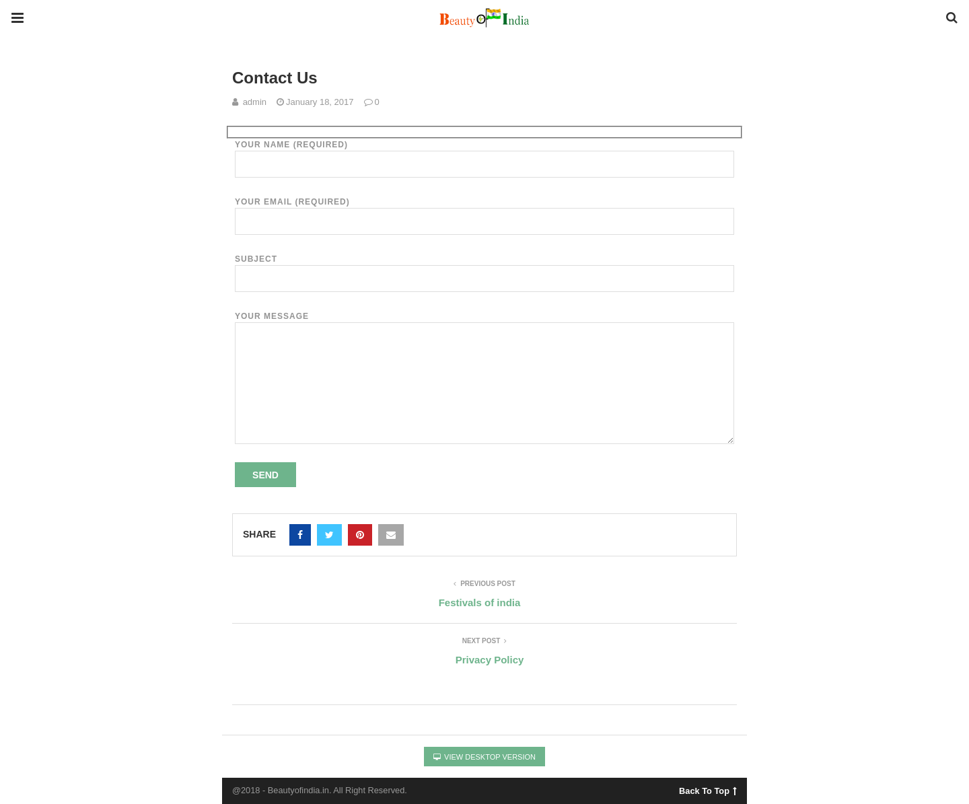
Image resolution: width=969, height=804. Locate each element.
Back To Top (707, 789)
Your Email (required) (484, 211)
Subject (484, 268)
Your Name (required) (484, 154)
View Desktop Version (484, 757)
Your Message (484, 322)
